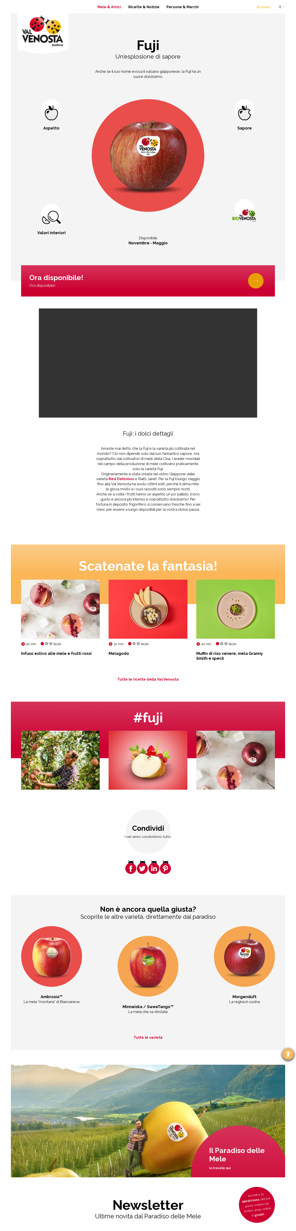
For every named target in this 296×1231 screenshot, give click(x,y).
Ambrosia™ (52, 996)
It (280, 7)
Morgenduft (244, 996)
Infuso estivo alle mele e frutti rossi (56, 653)
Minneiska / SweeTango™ (148, 1006)
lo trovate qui (220, 1168)
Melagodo (119, 653)
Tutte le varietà (148, 1037)
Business (263, 7)
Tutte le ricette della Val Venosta (148, 679)
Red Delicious (121, 479)
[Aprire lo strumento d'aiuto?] (288, 1054)
